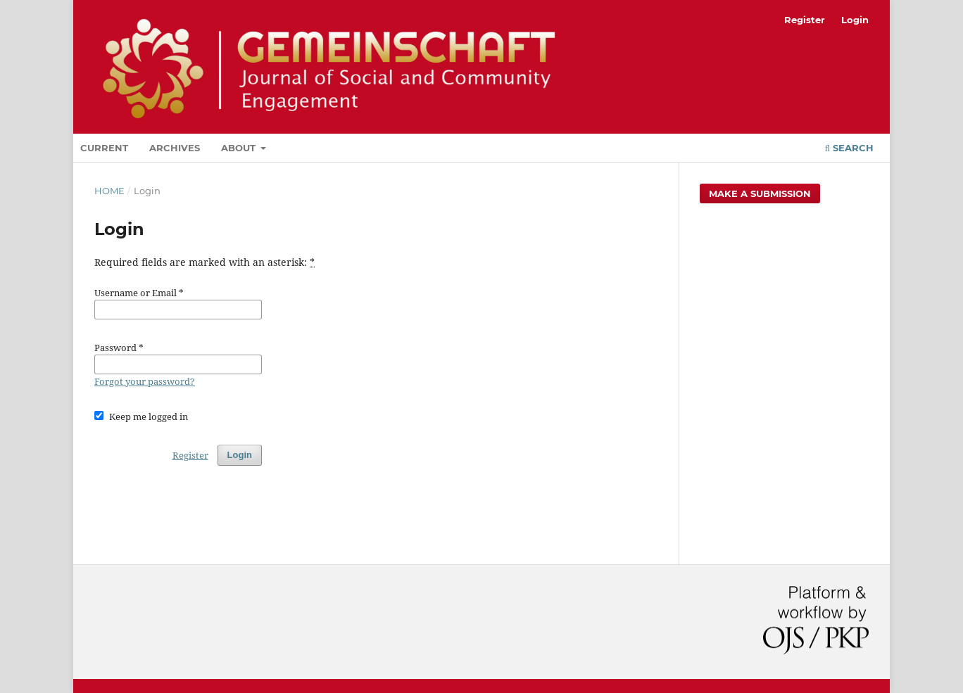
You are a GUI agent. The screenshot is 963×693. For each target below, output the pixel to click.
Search (849, 147)
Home (109, 190)
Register (804, 19)
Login (855, 19)
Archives (174, 147)
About (239, 147)
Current (104, 147)
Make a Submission (760, 193)
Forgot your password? (144, 381)
